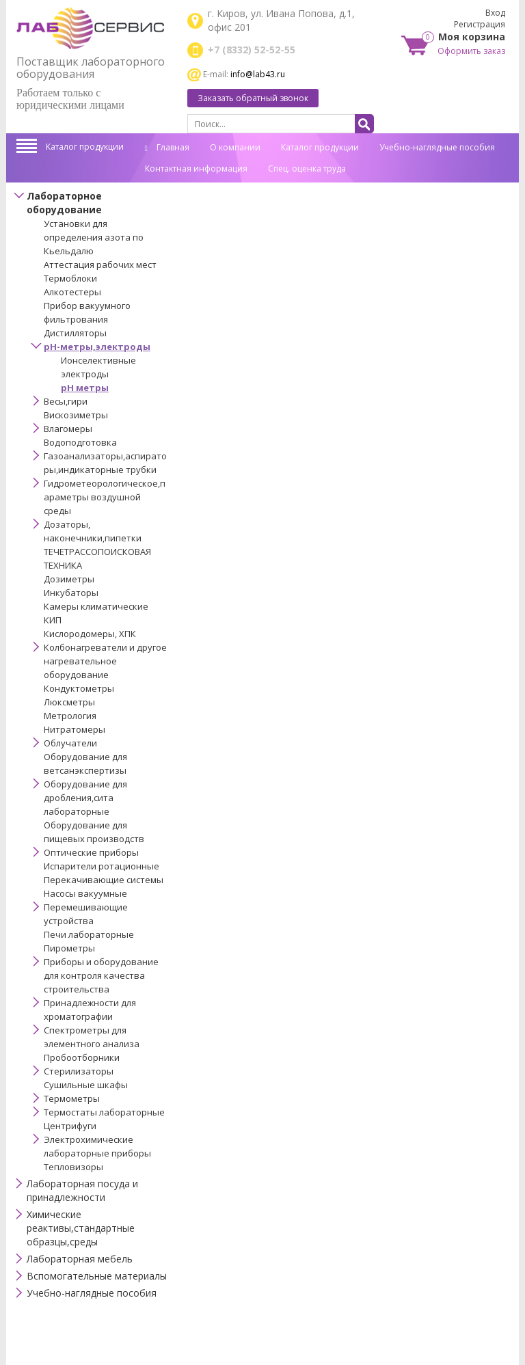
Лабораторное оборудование (64, 202)
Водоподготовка (80, 442)
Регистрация (479, 24)
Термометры (72, 1098)
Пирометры (69, 948)
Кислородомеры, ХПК (90, 633)
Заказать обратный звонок (253, 98)
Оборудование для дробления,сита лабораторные (85, 797)
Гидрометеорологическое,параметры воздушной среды (104, 497)
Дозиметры (69, 579)
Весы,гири (66, 401)
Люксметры (69, 702)
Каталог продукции (85, 146)
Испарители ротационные (101, 866)
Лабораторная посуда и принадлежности (82, 1190)
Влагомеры (68, 428)
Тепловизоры (73, 1167)
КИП (53, 620)
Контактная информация (196, 168)
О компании (235, 147)
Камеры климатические (96, 606)
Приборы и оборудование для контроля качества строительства (101, 975)
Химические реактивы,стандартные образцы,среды (81, 1228)
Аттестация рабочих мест (100, 264)
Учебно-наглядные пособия (437, 147)
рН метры (85, 387)
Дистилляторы (75, 333)
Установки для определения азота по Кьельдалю (94, 237)
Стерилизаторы (78, 1071)
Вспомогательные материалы (97, 1275)
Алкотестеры (72, 292)
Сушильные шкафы (86, 1085)
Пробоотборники (82, 1057)
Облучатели (70, 743)
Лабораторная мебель (80, 1258)
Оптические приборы (91, 852)
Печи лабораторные (89, 934)
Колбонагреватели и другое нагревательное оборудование (105, 661)
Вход (495, 12)
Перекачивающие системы (103, 880)
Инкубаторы (71, 592)
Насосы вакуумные (85, 893)
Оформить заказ (471, 51)
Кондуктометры (79, 688)
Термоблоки (70, 278)
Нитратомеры (74, 729)
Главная (167, 147)
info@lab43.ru (257, 74)
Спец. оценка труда (307, 168)
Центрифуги (70, 1126)
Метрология (70, 715)
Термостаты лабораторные (104, 1112)
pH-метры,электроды (97, 346)
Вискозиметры (76, 415)
